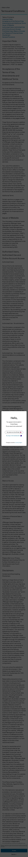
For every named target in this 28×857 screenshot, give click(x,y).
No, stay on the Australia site (14, 435)
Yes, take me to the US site (14, 432)
